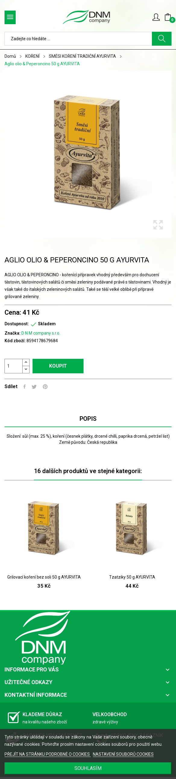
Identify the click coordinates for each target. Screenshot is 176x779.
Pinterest (45, 386)
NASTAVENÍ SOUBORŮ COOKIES (123, 754)
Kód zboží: (15, 340)
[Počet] (14, 366)
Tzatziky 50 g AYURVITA (132, 577)
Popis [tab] (88, 418)
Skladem (47, 323)
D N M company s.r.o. (40, 333)
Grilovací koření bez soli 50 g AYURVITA (44, 577)
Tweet (34, 386)
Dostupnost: (17, 323)
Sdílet (24, 386)
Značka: (12, 333)
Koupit (58, 366)
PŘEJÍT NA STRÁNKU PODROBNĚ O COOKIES (48, 754)
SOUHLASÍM (88, 768)
